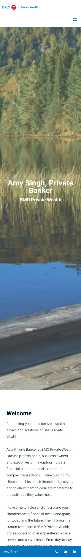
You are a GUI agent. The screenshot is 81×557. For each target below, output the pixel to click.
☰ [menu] (75, 20)
